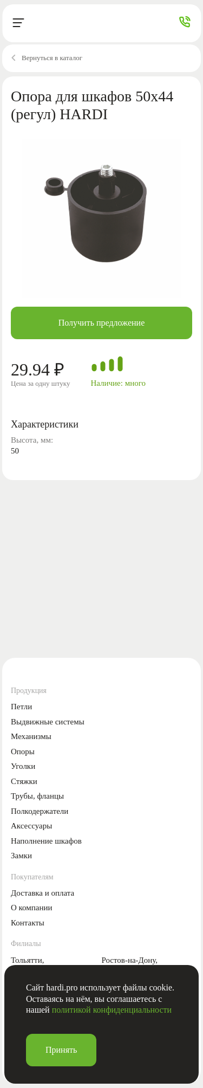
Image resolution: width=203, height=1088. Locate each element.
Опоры (23, 751)
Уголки (23, 766)
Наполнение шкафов (46, 841)
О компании (32, 907)
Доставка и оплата (42, 893)
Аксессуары (31, 825)
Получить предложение (101, 322)
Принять (61, 1049)
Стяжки (24, 781)
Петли (21, 706)
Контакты (27, 922)
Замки (21, 855)
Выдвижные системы (47, 721)
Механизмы (31, 736)
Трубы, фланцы (37, 796)
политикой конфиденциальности (112, 1009)
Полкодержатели (39, 811)
